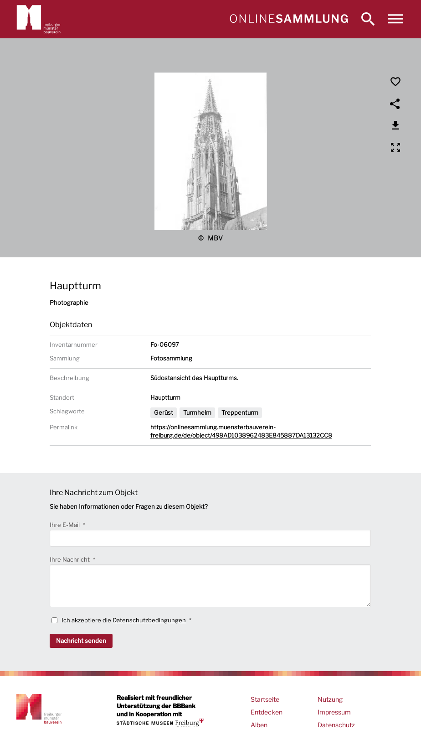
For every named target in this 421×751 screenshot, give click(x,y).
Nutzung (330, 699)
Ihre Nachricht (70, 559)
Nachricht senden (81, 640)
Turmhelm (197, 412)
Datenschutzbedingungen (149, 620)
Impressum (334, 712)
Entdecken (266, 712)
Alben (259, 725)
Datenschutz (336, 725)
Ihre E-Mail (65, 524)
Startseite (265, 699)
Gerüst (163, 412)
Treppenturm (239, 412)
